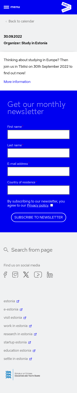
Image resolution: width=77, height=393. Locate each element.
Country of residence (21, 182)
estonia (9, 301)
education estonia (17, 350)
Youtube (38, 275)
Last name (14, 145)
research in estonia (18, 334)
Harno (24, 374)
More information (17, 82)
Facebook (5, 275)
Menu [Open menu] (15, 7)
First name (14, 127)
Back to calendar (21, 21)
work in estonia (16, 326)
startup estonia (15, 342)
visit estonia (13, 318)
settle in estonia (16, 359)
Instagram (15, 275)
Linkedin (50, 275)
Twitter (26, 275)
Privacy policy (37, 205)
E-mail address (17, 164)
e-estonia (11, 309)
